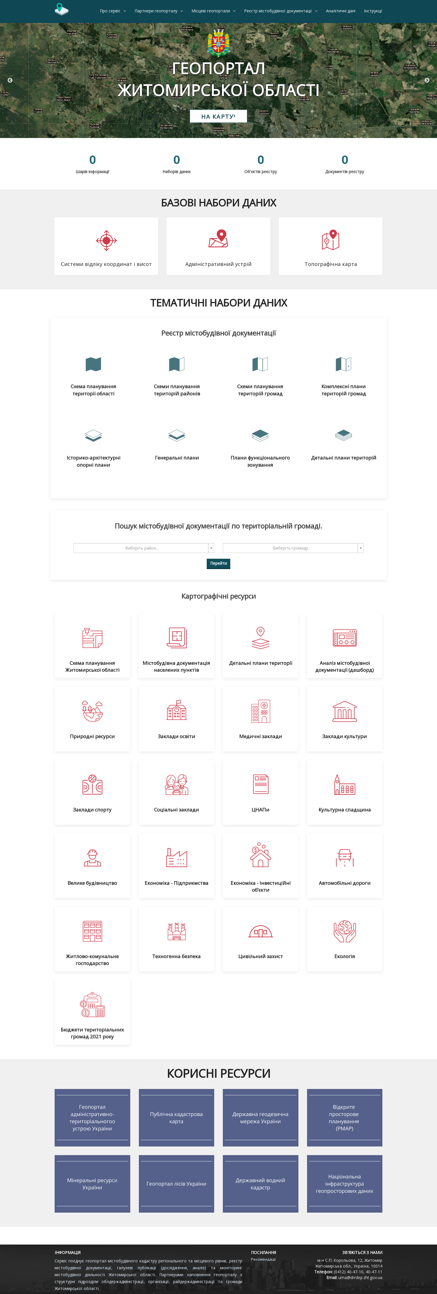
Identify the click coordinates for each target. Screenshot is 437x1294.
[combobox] (143, 548)
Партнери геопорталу (156, 11)
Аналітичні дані (340, 11)
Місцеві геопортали (210, 11)
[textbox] (142, 548)
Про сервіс (110, 11)
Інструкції (373, 11)
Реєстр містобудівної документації (278, 11)
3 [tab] (227, 135)
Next (427, 80)
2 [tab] (218, 135)
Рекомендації (263, 1259)
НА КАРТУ (218, 116)
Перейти (218, 563)
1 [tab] (210, 135)
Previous (10, 80)
